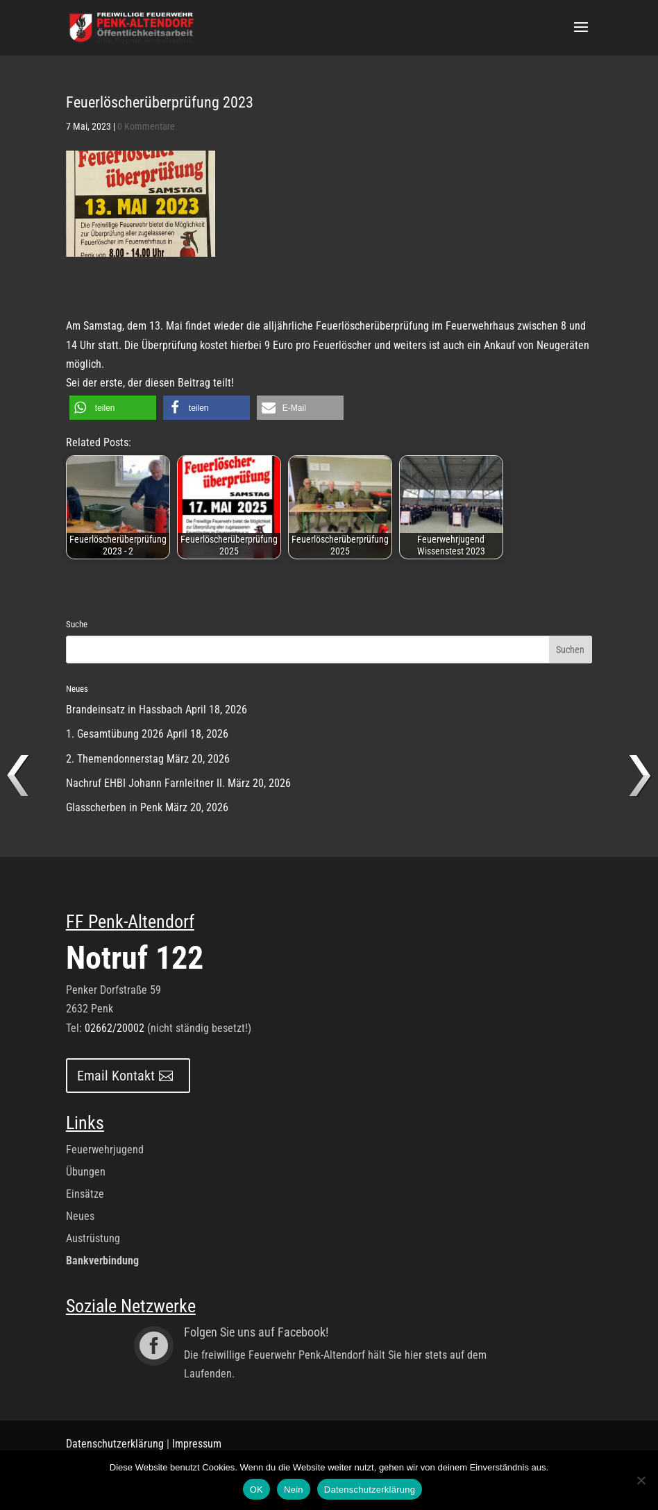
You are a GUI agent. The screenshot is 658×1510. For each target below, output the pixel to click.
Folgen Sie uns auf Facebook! (256, 1332)
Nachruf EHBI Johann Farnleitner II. (145, 783)
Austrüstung (93, 1238)
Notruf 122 (134, 957)
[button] (112, 408)
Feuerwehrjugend (105, 1149)
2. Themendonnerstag (115, 758)
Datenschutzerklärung (115, 1443)
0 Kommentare (146, 126)
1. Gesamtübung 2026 (115, 733)
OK (256, 1489)
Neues (80, 1216)
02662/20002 (114, 1028)
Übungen (86, 1171)
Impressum (196, 1443)
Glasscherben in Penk (114, 807)
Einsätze (85, 1194)
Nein (293, 1489)
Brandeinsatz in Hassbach (124, 709)
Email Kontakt (116, 1075)
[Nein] (641, 1480)
